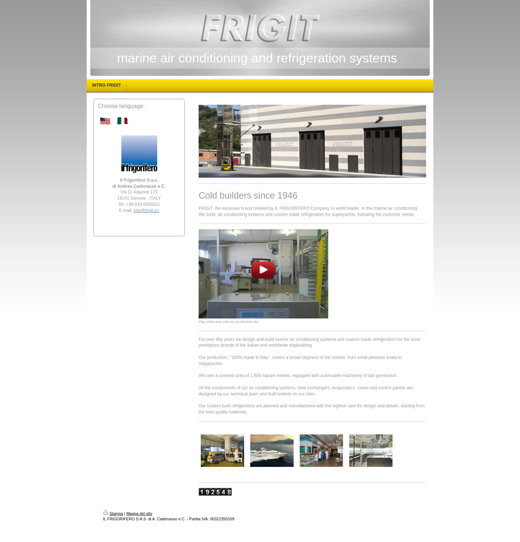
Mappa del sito (139, 513)
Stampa (113, 513)
